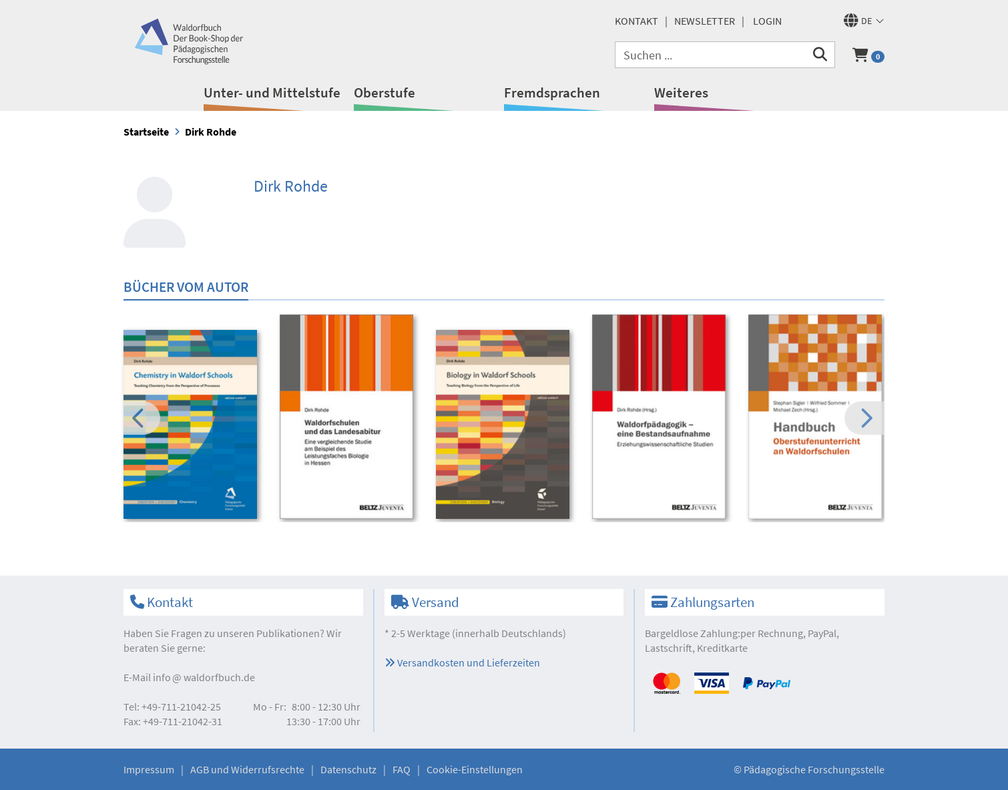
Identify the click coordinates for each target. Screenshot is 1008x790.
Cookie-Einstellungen (475, 769)
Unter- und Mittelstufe (272, 92)
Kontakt (636, 20)
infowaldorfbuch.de (204, 677)
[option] (192, 426)
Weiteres (681, 92)
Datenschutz (348, 769)
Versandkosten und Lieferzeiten (462, 662)
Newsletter (704, 20)
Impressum (148, 769)
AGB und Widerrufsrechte (247, 769)
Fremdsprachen (552, 92)
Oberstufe (384, 92)
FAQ (402, 769)
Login (767, 20)
